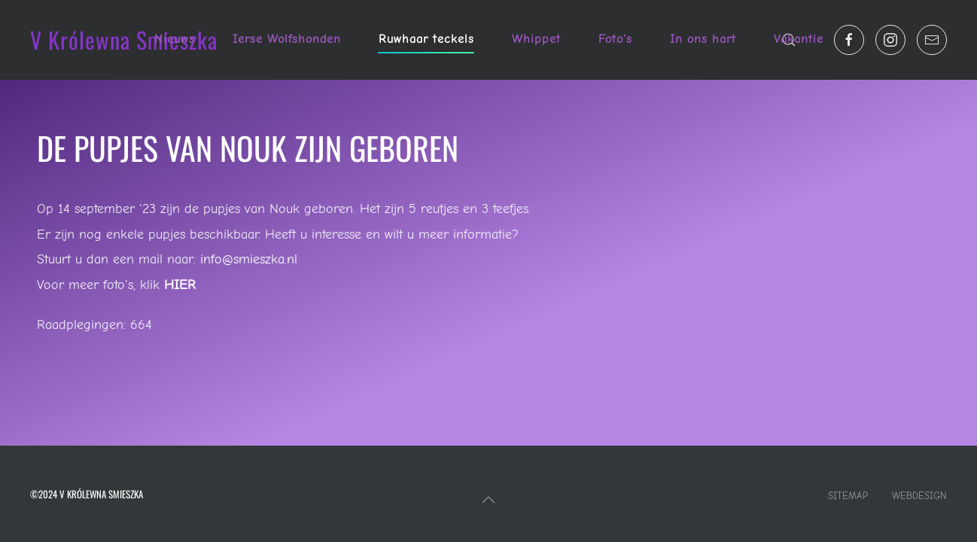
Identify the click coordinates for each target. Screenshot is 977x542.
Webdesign (919, 495)
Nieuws (174, 39)
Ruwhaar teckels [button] (426, 39)
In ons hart (703, 39)
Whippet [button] (536, 39)
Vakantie (798, 39)
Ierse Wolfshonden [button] (287, 39)
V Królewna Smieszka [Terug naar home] (124, 39)
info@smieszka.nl (248, 259)
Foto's (615, 39)
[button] (488, 499)
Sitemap (848, 495)
